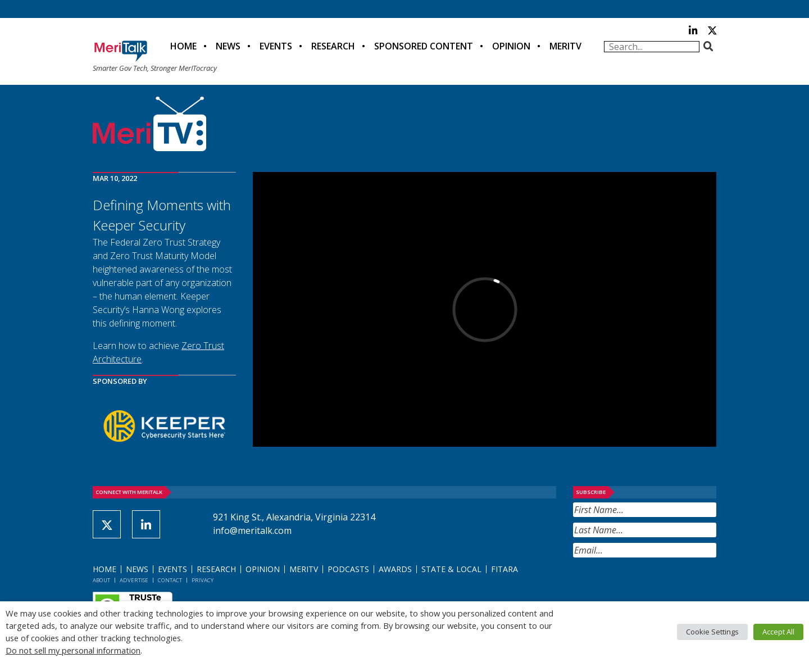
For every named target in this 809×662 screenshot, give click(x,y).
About (101, 580)
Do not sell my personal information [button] (73, 650)
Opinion (511, 46)
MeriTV (565, 46)
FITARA (504, 569)
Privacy (202, 580)
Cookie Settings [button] (712, 632)
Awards (395, 569)
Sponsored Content (423, 46)
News (228, 46)
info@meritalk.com (252, 530)
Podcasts (348, 569)
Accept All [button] (778, 632)
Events (276, 46)
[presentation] (658, 585)
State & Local (451, 569)
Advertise (134, 580)
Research (333, 46)
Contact (170, 580)
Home (183, 46)
